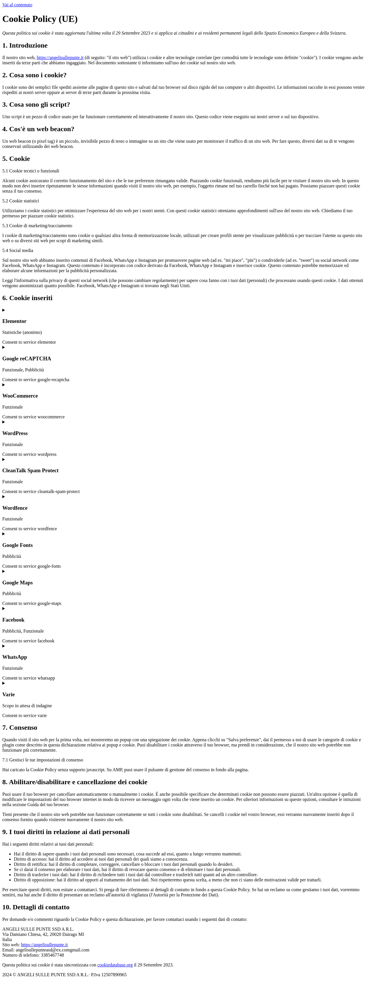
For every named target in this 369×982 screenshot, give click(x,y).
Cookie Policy (143, 974)
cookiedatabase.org (115, 964)
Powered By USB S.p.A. (215, 974)
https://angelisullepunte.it (60, 57)
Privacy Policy (174, 974)
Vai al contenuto (17, 4)
